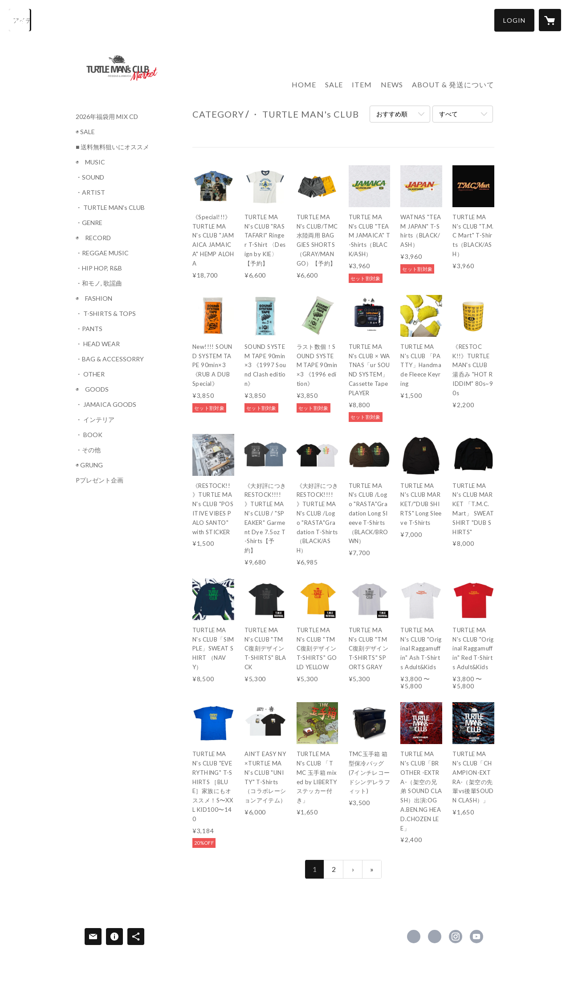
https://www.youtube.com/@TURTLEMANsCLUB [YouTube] (476, 936)
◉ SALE (85, 132)
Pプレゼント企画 (99, 480)
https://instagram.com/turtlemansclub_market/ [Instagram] (455, 936)
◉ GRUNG (89, 465)
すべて (448, 114)
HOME (304, 84)
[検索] (20, 20)
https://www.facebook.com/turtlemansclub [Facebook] (413, 936)
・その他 (88, 450)
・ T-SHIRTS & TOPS (106, 314)
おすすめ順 (391, 114)
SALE (334, 84)
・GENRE (89, 223)
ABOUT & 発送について (453, 84)
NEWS (392, 84)
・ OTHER (90, 374)
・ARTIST (90, 192)
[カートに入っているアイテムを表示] (550, 20)
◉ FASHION (94, 298)
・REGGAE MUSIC (102, 253)
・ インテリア (95, 420)
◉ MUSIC (90, 162)
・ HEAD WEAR (98, 344)
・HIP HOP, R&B (99, 268)
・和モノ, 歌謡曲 (99, 283)
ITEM (362, 84)
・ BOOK (89, 435)
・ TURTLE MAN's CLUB (110, 208)
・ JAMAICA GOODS (106, 404)
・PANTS (89, 329)
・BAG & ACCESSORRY (110, 359)
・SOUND (90, 177)
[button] (514, 20)
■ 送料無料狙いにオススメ (112, 147)
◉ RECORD (93, 238)
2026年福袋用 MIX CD (107, 117)
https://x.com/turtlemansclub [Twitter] (434, 936)
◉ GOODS (92, 389)
